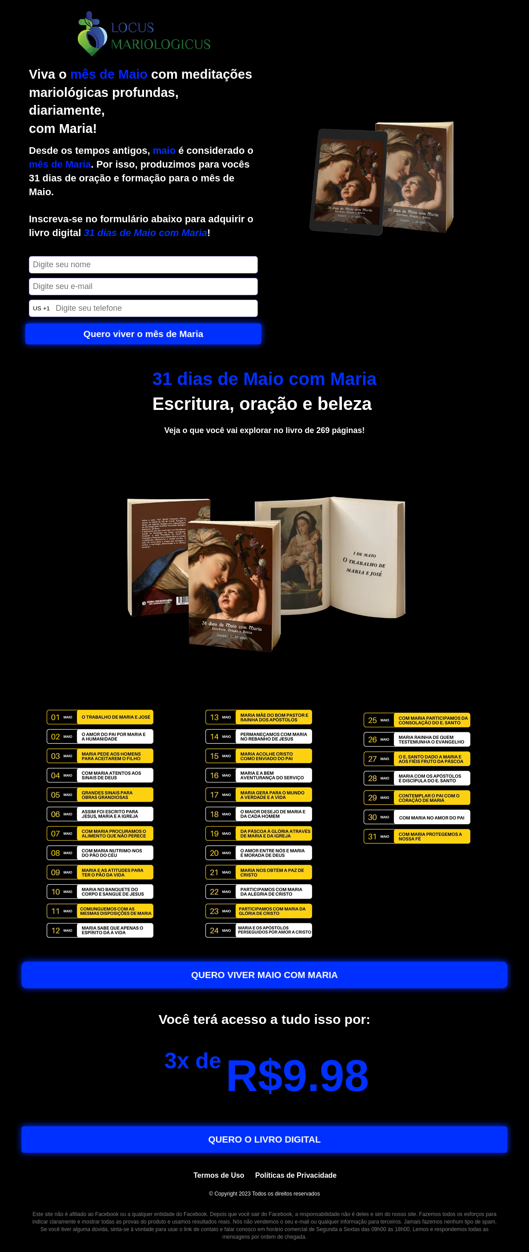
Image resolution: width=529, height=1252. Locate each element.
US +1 (41, 308)
